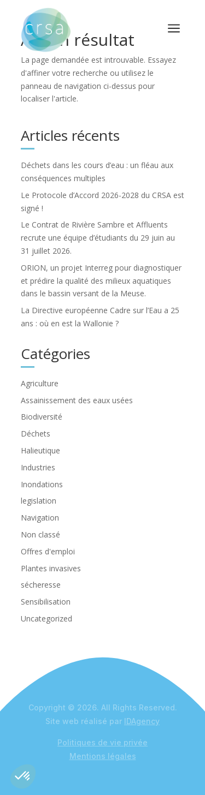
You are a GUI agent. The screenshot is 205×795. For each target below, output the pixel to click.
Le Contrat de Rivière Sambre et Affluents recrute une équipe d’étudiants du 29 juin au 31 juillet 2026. (98, 237)
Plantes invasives (51, 568)
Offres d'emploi (48, 551)
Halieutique (40, 450)
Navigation (40, 517)
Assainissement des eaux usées (77, 400)
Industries (38, 467)
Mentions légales (102, 756)
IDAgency (142, 721)
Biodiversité (41, 416)
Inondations (42, 484)
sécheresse (41, 584)
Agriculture (39, 383)
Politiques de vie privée (102, 742)
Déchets (35, 433)
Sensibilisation (46, 601)
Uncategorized (46, 618)
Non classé (40, 534)
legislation (38, 500)
